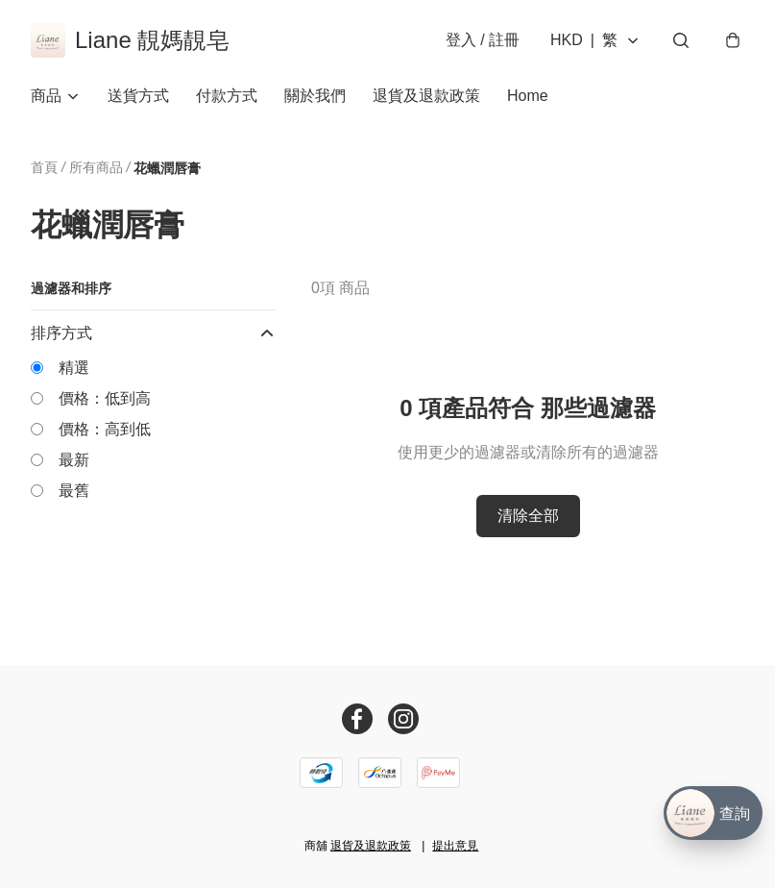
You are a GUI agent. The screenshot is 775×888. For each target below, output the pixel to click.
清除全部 (528, 515)
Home (527, 95)
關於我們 (315, 95)
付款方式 (226, 95)
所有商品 (96, 167)
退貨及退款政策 (426, 95)
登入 (483, 40)
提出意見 (455, 845)
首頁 (44, 167)
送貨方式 (138, 95)
